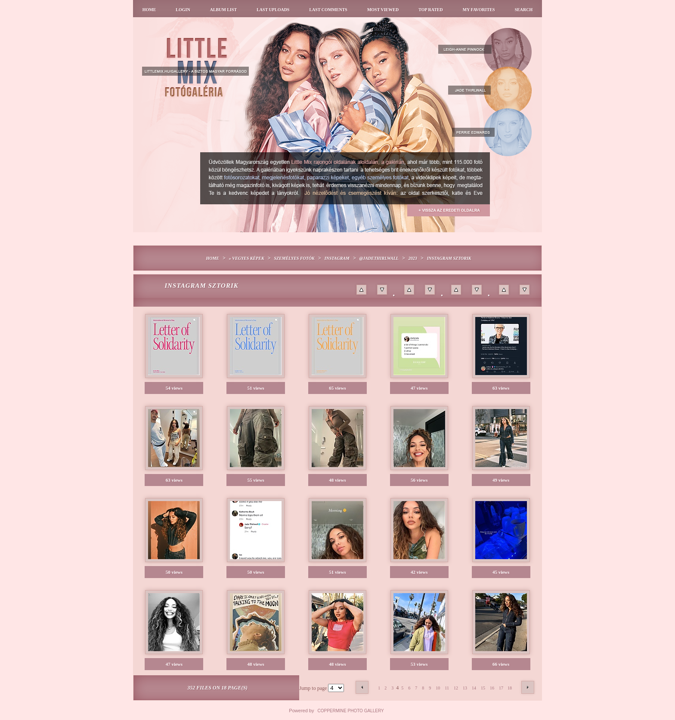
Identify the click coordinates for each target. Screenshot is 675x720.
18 (510, 688)
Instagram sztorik (449, 258)
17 (501, 688)
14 (474, 688)
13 (465, 688)
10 (438, 688)
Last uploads (273, 9)
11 (447, 688)
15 (483, 688)
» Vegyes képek (246, 258)
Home (149, 9)
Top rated (430, 9)
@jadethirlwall (379, 258)
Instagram (337, 258)
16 (492, 688)
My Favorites (479, 9)
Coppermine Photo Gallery (351, 710)
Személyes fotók (294, 258)
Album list (223, 9)
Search (524, 9)
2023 (413, 258)
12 (456, 688)
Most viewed (383, 9)
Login (183, 9)
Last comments (328, 9)
